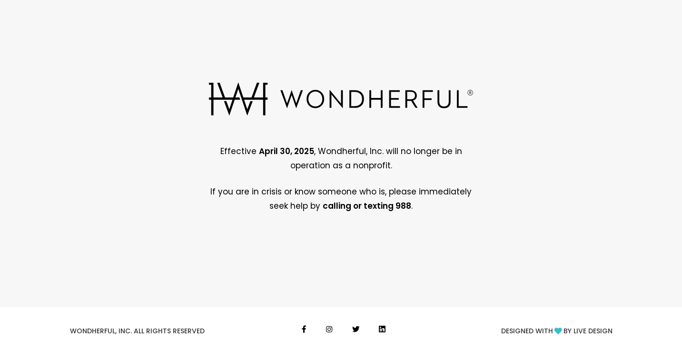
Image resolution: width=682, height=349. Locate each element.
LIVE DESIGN (593, 331)
